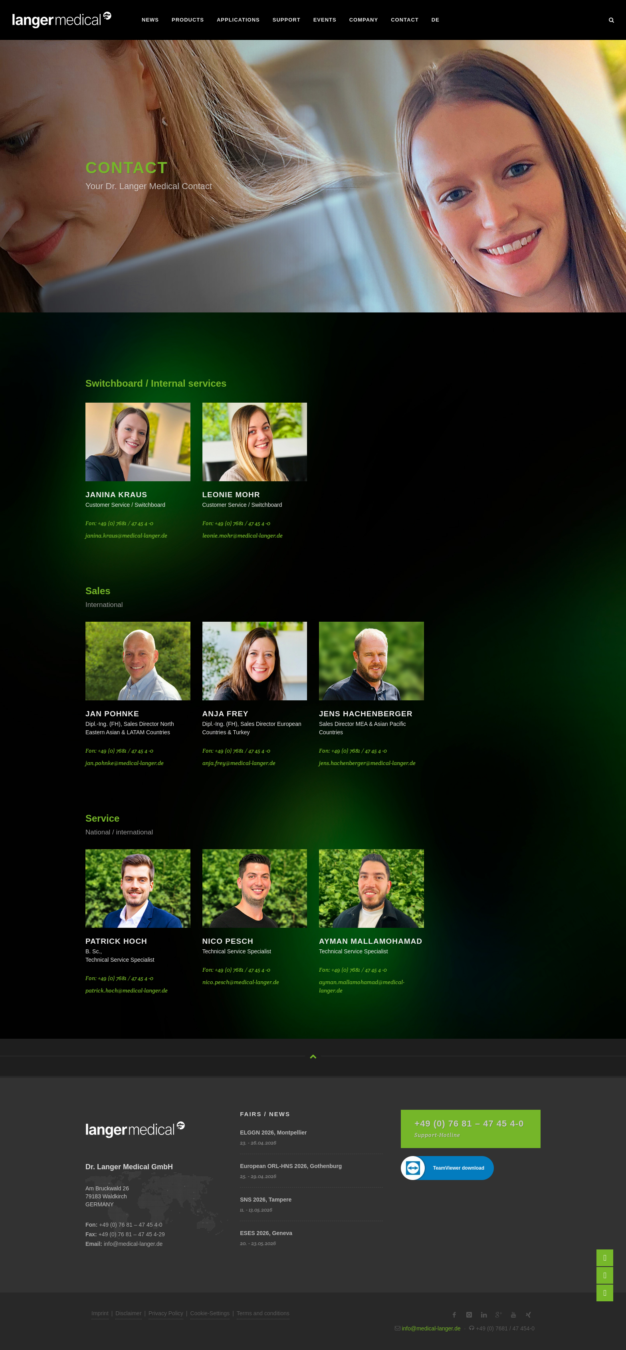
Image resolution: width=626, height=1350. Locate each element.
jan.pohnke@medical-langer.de (124, 763)
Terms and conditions (263, 1313)
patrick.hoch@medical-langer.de (126, 990)
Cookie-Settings (210, 1313)
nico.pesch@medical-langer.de (240, 982)
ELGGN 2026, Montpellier (273, 1132)
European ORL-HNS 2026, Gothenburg (291, 1166)
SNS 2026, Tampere (265, 1199)
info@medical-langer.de (133, 1244)
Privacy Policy (166, 1313)
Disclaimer (128, 1313)
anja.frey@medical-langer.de (238, 763)
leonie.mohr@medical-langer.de (242, 535)
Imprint (100, 1313)
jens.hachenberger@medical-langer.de (367, 763)
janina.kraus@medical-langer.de (126, 535)
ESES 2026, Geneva (266, 1233)
